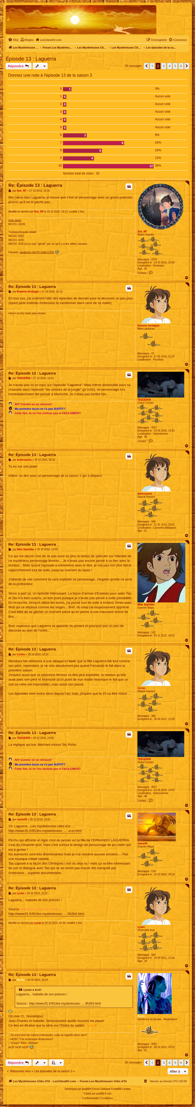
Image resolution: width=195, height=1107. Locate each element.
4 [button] (169, 66)
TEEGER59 (144, 399)
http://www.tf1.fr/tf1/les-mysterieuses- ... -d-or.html (45, 831)
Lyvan (141, 927)
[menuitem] (13, 40)
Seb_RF (142, 231)
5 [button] (175, 66)
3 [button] (164, 66)
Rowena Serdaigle (148, 325)
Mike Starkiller (146, 604)
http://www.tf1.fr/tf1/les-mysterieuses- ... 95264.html (46, 914)
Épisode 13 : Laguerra (31, 59)
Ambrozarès (144, 493)
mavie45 (142, 843)
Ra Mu (141, 1016)
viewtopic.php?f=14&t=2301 (36, 252)
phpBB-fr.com (104, 1093)
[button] (146, 66)
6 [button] (181, 66)
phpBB (86, 1089)
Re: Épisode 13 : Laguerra (35, 185)
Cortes (141, 688)
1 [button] (152, 66)
